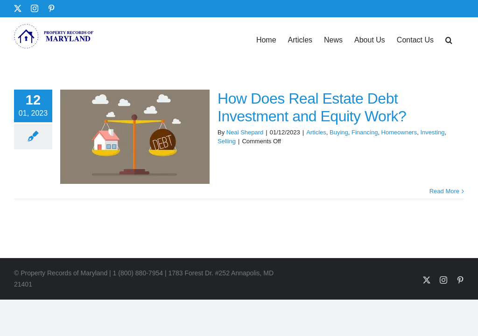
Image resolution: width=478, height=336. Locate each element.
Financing (364, 132)
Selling (227, 141)
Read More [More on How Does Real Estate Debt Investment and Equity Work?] (444, 191)
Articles (316, 132)
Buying (339, 132)
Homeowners (399, 132)
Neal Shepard (245, 132)
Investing (432, 132)
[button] (448, 39)
